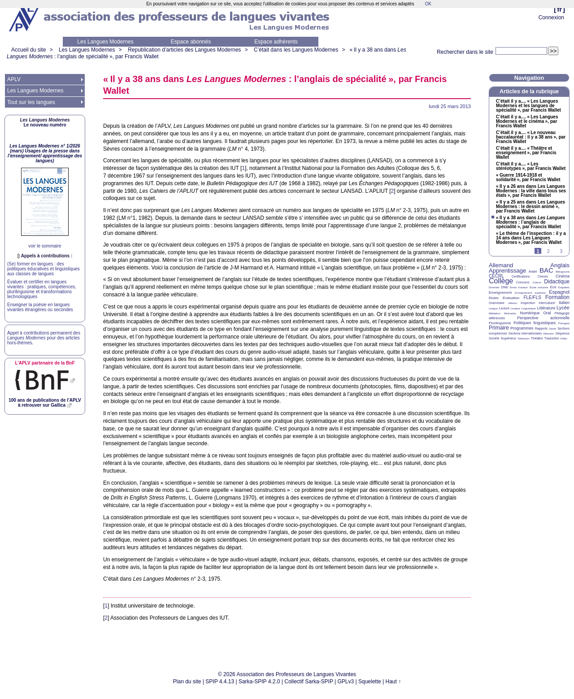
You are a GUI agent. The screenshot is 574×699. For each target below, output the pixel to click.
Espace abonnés (191, 42)
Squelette (369, 681)
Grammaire (496, 302)
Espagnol (559, 292)
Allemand (501, 265)
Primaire (499, 328)
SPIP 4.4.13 (219, 681)
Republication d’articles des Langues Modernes (184, 50)
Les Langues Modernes (105, 42)
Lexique (515, 308)
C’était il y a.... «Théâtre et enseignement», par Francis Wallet (526, 153)
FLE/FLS (532, 297)
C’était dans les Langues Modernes (296, 50)
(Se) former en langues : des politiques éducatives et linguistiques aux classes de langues (43, 268)
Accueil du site (28, 50)
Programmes (522, 328)
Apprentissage (507, 270)
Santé (552, 328)
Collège (501, 281)
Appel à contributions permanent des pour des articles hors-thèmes (43, 337)
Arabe (533, 271)
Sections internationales (525, 333)
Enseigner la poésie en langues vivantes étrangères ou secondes (40, 307)
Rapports (541, 328)
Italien (564, 302)
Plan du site (187, 681)
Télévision (523, 338)
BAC (546, 270)
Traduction (551, 338)
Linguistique (529, 308)
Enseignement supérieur (530, 292)
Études (494, 298)
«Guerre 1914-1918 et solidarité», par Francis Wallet (528, 177)
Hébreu (512, 303)
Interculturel (547, 302)
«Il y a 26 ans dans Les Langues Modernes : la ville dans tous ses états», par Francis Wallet (531, 191)
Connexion (551, 17)
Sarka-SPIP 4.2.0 (259, 681)
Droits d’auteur (519, 287)
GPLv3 (346, 681)
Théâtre (537, 338)
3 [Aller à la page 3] (561, 251)
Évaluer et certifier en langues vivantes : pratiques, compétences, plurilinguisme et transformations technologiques (41, 289)
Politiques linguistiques (534, 323)
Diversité (494, 287)
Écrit (553, 287)
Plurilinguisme (500, 323)
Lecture (504, 308)
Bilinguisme (563, 271)
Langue (493, 308)
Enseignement (500, 293)
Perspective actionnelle (543, 318)
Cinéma (563, 276)
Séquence (562, 333)
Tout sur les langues (31, 102)
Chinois (543, 276)
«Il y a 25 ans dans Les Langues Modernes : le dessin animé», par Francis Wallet (530, 206)
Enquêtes (564, 287)
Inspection (528, 302)
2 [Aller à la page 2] (548, 251)
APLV (14, 79)
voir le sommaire (44, 245)
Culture (536, 282)
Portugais (564, 323)
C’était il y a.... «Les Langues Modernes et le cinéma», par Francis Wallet (527, 121)
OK (428, 3)
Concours (523, 282)
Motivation (510, 313)
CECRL (496, 276)
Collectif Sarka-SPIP (308, 681)
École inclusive (539, 287)
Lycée (563, 307)
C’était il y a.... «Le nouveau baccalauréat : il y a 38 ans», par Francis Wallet (530, 137)
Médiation (494, 313)
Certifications (521, 276)
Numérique (529, 313)
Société (494, 338)
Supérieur (508, 338)
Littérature (546, 308)
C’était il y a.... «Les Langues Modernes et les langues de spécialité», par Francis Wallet (528, 106)
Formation (557, 297)
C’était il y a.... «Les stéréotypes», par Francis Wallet (530, 166)
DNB (504, 287)
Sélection (548, 333)
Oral (547, 313)
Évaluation (511, 298)
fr (559, 9)
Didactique (557, 281)
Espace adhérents (276, 42)
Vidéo (563, 338)
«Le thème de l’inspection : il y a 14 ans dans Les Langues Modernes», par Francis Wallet (531, 238)
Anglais (560, 265)
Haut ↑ (393, 681)
